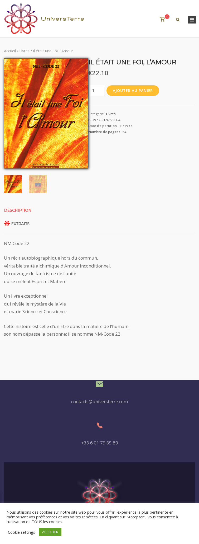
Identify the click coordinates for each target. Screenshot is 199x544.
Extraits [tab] (20, 224)
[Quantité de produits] (96, 90)
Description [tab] (17, 210)
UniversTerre (62, 19)
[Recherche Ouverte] (178, 20)
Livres (24, 50)
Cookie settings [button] (21, 532)
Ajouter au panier (133, 90)
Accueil (10, 50)
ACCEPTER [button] (50, 531)
